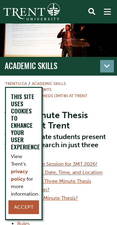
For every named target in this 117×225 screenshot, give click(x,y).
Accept (23, 207)
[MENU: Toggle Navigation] (107, 12)
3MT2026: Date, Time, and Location (60, 172)
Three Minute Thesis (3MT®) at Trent (48, 95)
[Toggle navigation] (107, 66)
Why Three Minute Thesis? (47, 198)
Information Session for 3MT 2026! (57, 164)
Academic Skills (31, 65)
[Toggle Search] (91, 12)
